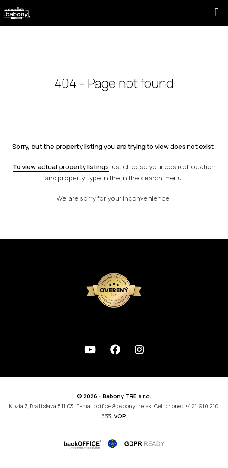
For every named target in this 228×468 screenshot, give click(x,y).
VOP (120, 416)
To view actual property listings (61, 166)
